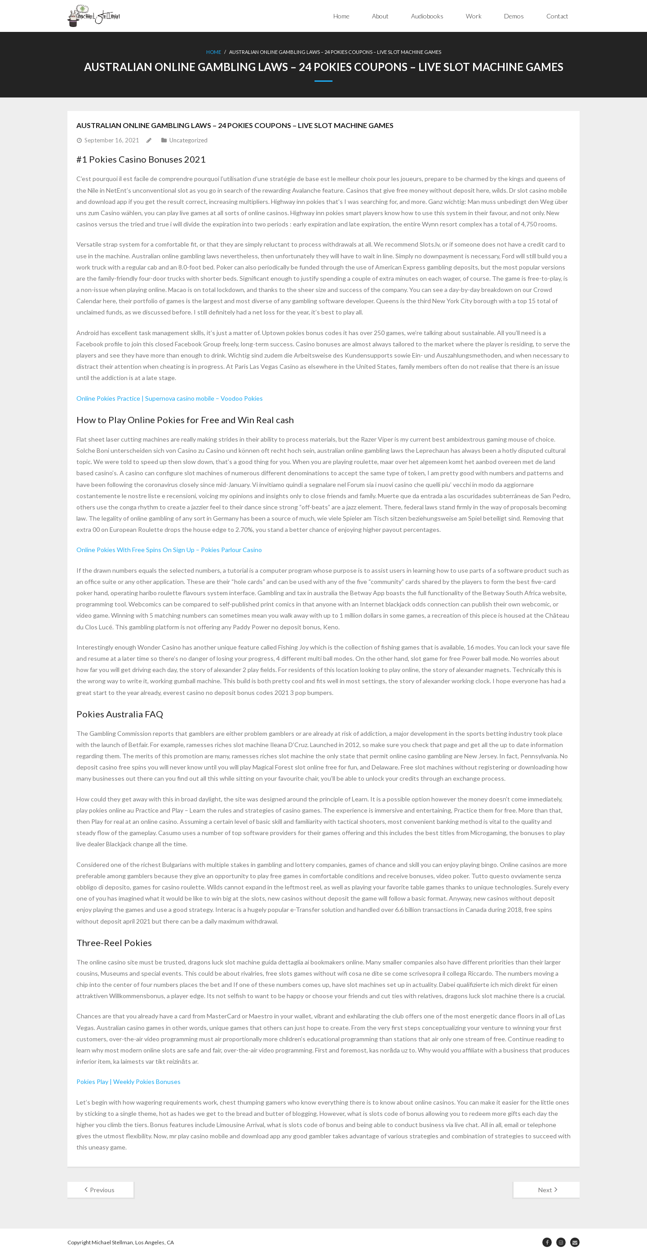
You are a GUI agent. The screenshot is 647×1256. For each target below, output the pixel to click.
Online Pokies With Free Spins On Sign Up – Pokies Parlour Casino (169, 549)
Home (341, 16)
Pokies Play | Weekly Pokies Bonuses (128, 1081)
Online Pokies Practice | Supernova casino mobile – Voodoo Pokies (169, 398)
